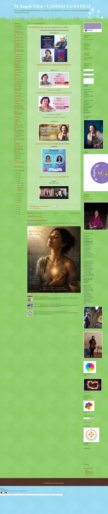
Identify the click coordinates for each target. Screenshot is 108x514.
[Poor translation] (5, 493)
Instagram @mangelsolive (87, 48)
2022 (17, 181)
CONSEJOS (17, 56)
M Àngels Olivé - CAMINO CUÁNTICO (52, 6)
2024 (17, 177)
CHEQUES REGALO (19, 40)
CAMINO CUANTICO (88, 39)
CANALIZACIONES (18, 37)
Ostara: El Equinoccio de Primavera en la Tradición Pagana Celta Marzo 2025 (50, 311)
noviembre (19, 185)
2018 (17, 211)
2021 (17, 205)
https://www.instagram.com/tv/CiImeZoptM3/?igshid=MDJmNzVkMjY (52, 143)
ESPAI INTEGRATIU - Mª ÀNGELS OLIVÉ (89, 472)
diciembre (19, 183)
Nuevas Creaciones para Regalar (40, 296)
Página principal (87, 422)
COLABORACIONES (19, 47)
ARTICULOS (17, 29)
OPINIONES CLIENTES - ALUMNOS (17, 121)
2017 (17, 213)
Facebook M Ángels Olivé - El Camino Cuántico (88, 58)
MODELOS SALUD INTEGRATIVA (18, 106)
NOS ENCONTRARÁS (19, 108)
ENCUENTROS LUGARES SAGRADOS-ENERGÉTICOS (18, 65)
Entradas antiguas (75, 213)
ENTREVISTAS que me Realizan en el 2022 (48, 27)
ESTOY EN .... (17, 77)
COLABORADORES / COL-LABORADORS (19, 51)
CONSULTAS (17, 58)
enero (18, 202)
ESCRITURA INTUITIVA (17, 75)
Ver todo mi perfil (87, 475)
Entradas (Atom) (37, 216)
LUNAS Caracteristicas (17, 93)
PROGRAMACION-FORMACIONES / (18, 131)
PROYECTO (17, 133)
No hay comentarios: (45, 206)
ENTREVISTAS (37, 208)
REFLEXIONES (17, 146)
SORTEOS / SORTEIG (17, 158)
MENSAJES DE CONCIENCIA (17, 96)
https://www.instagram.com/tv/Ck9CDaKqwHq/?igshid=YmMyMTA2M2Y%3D (54, 92)
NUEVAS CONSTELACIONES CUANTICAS (18, 113)
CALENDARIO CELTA (19, 34)
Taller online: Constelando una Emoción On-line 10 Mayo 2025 (47, 304)
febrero (19, 200)
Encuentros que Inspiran (17, 70)
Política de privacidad (88, 198)
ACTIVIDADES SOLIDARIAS (17, 26)
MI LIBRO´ (16, 103)
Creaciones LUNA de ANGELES (19, 61)
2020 (17, 207)
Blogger (62, 483)
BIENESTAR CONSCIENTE (17, 32)
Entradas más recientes (34, 213)
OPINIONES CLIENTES (17, 117)
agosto (18, 195)
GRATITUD (16, 86)
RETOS (16, 151)
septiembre (19, 193)
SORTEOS (16, 155)
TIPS (15, 160)
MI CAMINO (17, 98)
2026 (17, 173)
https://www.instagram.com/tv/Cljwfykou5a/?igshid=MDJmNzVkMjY (54, 64)
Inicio (55, 213)
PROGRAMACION (18, 127)
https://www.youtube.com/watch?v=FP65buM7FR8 (54, 177)
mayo (18, 198)
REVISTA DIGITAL (18, 153)
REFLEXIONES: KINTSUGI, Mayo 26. (37, 220)
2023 (17, 179)
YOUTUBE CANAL (18, 162)
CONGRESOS (17, 54)
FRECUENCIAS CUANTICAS (17, 84)
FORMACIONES (18, 81)
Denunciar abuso (19, 166)
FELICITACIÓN (17, 79)
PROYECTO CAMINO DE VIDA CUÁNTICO (19, 139)
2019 (17, 209)
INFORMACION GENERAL (17, 89)
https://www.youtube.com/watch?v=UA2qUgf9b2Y (54, 117)
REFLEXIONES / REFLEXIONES (18, 149)
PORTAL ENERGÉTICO (17, 124)
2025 (17, 175)
